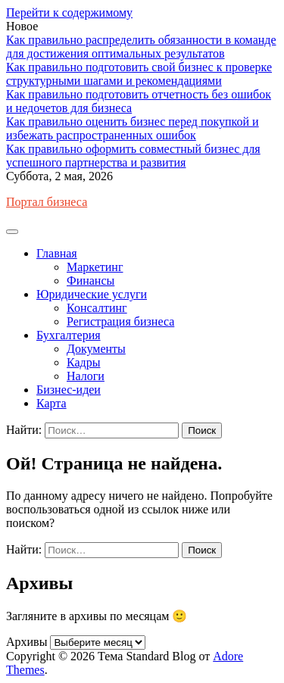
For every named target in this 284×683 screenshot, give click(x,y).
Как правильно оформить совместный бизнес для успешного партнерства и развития (133, 155)
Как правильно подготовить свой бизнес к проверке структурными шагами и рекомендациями (139, 74)
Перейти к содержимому (69, 12)
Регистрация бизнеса (120, 321)
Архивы (26, 641)
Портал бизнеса (46, 201)
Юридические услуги (91, 294)
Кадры (83, 362)
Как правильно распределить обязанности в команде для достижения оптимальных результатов (141, 46)
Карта (51, 403)
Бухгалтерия (68, 335)
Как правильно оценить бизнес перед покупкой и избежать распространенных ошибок (132, 128)
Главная (56, 253)
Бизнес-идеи (68, 389)
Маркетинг (95, 266)
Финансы (90, 280)
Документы (96, 348)
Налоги (86, 376)
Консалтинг (97, 307)
